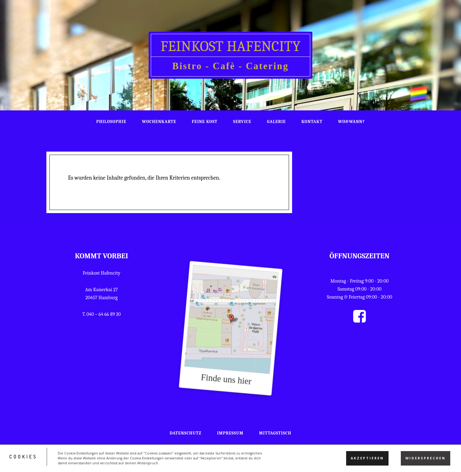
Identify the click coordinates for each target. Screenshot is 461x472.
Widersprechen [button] (425, 460)
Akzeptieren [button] (367, 460)
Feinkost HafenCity (230, 46)
